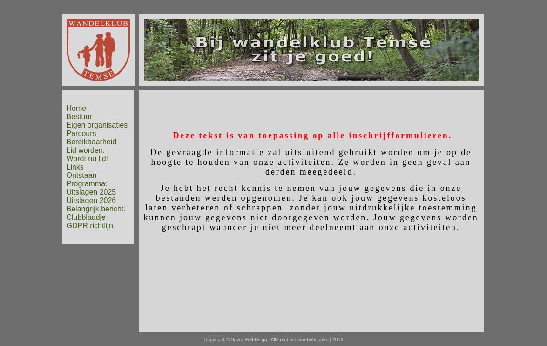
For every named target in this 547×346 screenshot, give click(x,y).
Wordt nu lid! (87, 159)
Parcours (81, 133)
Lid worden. (86, 150)
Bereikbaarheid (92, 142)
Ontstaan (82, 175)
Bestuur (79, 117)
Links (75, 167)
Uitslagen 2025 (91, 192)
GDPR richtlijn (90, 226)
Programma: (87, 184)
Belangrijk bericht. (96, 209)
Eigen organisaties (97, 125)
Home (77, 108)
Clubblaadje (86, 217)
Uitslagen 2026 (91, 200)
